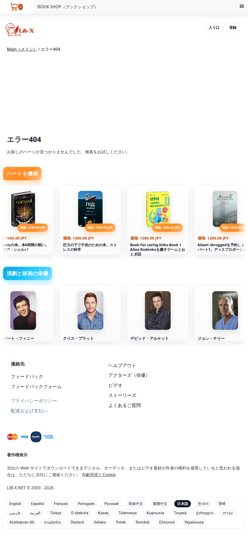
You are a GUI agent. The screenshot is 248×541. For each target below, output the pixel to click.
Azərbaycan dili (21, 522)
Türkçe (55, 513)
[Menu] (242, 7)
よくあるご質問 (124, 405)
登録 (232, 27)
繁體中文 (160, 504)
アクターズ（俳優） (129, 375)
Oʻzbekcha (79, 513)
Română (142, 522)
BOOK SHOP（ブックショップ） (68, 7)
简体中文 (135, 504)
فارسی (14, 513)
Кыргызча (155, 513)
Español (37, 504)
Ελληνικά (166, 522)
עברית (228, 513)
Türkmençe (127, 513)
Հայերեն (52, 522)
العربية (35, 513)
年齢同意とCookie (99, 474)
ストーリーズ (122, 395)
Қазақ (103, 513)
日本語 (182, 504)
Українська (194, 522)
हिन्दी (222, 504)
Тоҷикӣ (180, 513)
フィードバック (27, 376)
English (15, 504)
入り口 (214, 27)
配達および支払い (29, 410)
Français (61, 504)
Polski (121, 522)
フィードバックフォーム (36, 386)
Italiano (100, 522)
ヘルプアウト (122, 365)
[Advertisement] (124, 95)
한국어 (203, 504)
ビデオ (115, 385)
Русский (112, 504)
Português (86, 504)
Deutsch (77, 522)
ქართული (204, 513)
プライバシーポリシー (34, 400)
